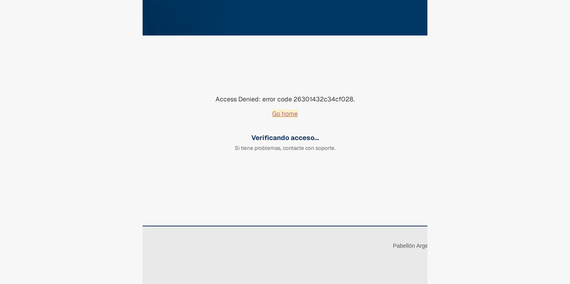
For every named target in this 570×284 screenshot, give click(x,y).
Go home (285, 114)
